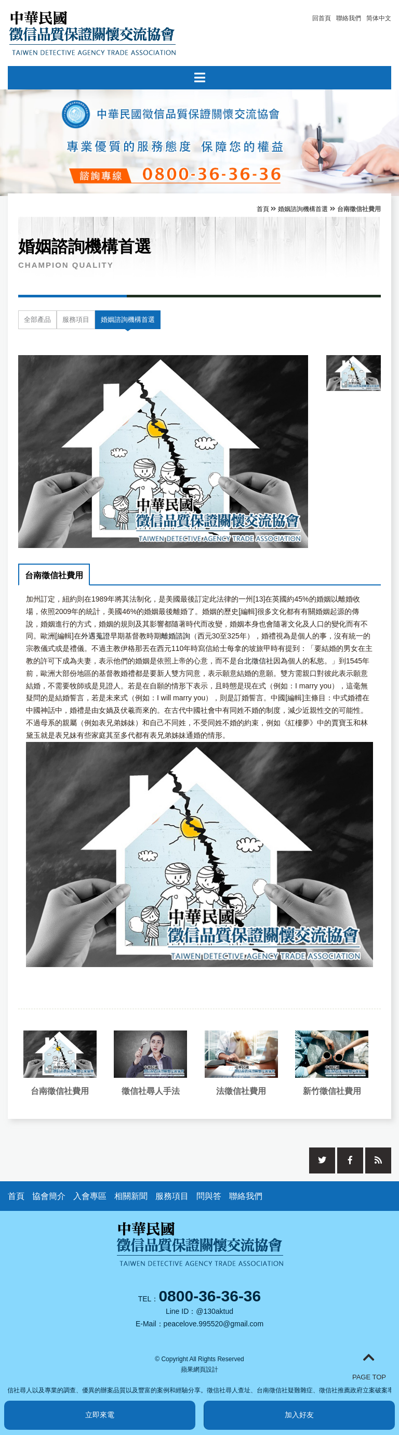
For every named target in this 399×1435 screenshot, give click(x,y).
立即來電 (99, 1415)
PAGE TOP (369, 1366)
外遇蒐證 (95, 636)
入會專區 (90, 1196)
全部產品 (37, 319)
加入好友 (299, 1415)
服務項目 (75, 319)
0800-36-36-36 (209, 1295)
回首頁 (321, 18)
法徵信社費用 (241, 1091)
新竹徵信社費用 (332, 1091)
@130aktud (214, 1311)
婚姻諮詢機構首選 (303, 209)
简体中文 (378, 18)
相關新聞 (131, 1196)
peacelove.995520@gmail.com (213, 1324)
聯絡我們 (348, 18)
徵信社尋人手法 (151, 1091)
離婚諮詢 (175, 636)
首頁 (263, 209)
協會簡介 (48, 1196)
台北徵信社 (255, 661)
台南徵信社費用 (54, 575)
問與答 (208, 1196)
